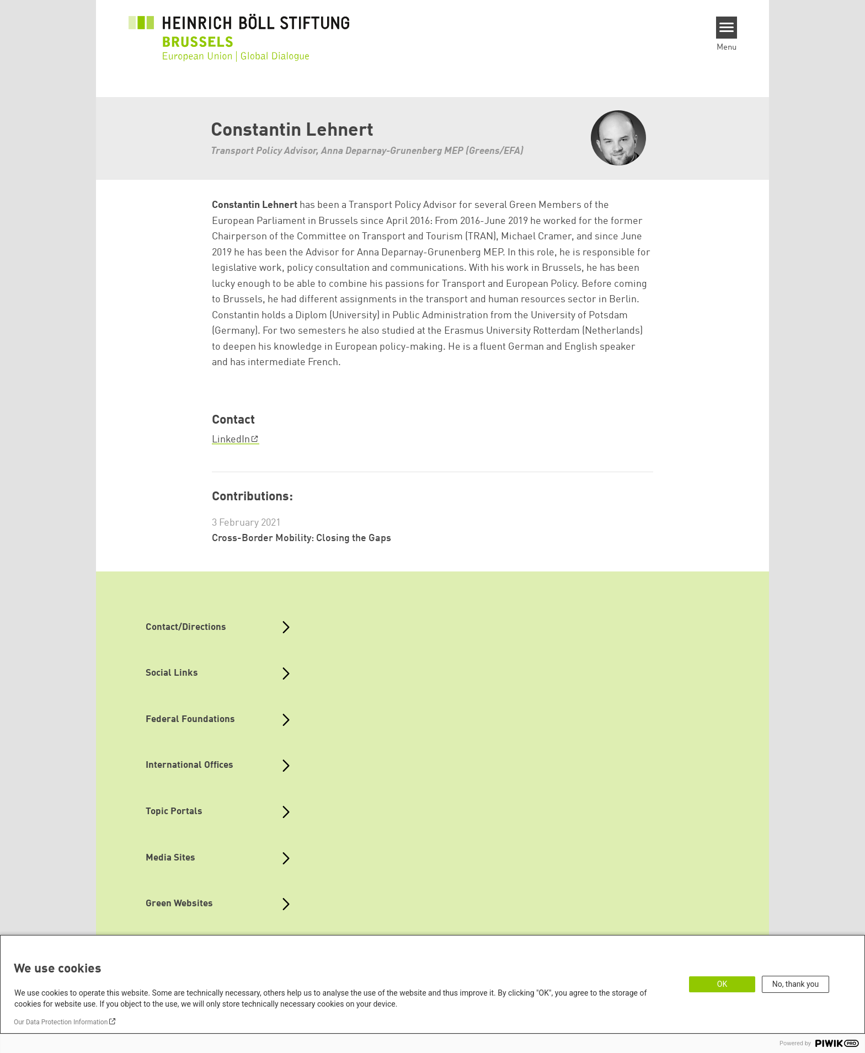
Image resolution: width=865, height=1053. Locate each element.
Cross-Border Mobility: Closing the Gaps (301, 538)
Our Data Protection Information (61, 1022)
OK (722, 984)
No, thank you (795, 984)
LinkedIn (231, 440)
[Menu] (727, 28)
